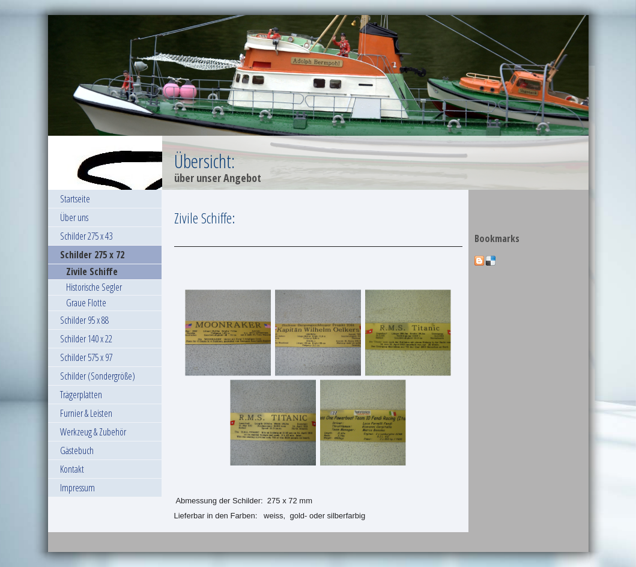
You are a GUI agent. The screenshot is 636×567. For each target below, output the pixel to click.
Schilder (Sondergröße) (97, 376)
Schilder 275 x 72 (92, 254)
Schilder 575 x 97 (86, 357)
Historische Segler (94, 287)
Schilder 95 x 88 (84, 320)
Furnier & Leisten (86, 413)
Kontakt (72, 469)
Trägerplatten (81, 394)
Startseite (75, 198)
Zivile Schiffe (92, 271)
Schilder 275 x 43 (86, 236)
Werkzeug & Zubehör (93, 431)
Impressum (77, 487)
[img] (318, 102)
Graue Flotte (86, 302)
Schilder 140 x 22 (86, 338)
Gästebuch (77, 450)
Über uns (74, 217)
